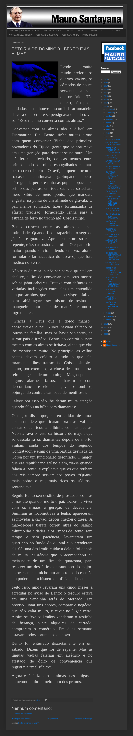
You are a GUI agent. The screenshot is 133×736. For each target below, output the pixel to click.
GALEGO (104, 31)
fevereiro (109, 316)
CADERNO (13, 31)
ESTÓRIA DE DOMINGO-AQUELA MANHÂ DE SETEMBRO (113, 185)
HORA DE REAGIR (113, 139)
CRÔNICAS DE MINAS (30, 31)
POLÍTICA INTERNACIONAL (47, 35)
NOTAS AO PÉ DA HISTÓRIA (20, 35)
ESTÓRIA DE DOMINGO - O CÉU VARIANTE (113, 150)
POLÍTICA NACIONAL (70, 35)
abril (108, 136)
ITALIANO (116, 31)
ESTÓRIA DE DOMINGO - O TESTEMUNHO (113, 223)
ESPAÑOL (81, 31)
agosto (109, 123)
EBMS (108, 341)
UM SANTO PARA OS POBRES (113, 168)
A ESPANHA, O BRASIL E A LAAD (112, 242)
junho (108, 129)
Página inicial (52, 719)
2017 (106, 93)
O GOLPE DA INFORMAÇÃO (112, 157)
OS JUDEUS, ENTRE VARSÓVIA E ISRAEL (112, 175)
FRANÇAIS (93, 31)
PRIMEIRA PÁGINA (90, 35)
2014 (106, 103)
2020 (106, 83)
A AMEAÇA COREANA (111, 298)
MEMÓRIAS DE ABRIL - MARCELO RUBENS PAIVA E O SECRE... (113, 282)
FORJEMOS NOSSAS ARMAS (110, 291)
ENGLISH (69, 31)
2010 (106, 331)
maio (108, 133)
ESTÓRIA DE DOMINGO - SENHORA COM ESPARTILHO (113, 271)
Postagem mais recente (21, 719)
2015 (106, 100)
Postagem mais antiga (83, 719)
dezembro (110, 109)
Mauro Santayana (113, 345)
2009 (106, 334)
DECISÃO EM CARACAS (111, 230)
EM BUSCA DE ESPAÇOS (111, 192)
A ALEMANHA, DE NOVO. (113, 162)
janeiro (109, 320)
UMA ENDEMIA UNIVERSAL (112, 249)
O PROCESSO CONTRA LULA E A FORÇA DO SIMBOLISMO (113, 256)
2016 (106, 96)
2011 (106, 327)
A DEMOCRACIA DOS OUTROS (112, 209)
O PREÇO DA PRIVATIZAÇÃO (113, 264)
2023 (106, 79)
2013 (106, 106)
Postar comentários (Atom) (28, 723)
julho (108, 126)
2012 (106, 324)
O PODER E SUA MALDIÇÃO (112, 236)
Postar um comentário (23, 714)
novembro (110, 113)
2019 (106, 86)
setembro (110, 119)
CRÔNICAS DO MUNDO (52, 31)
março (108, 313)
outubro (109, 116)
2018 (106, 89)
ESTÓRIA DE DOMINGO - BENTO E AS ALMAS (112, 306)
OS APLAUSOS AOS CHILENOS (113, 144)
